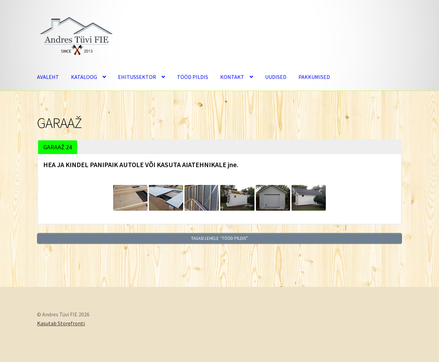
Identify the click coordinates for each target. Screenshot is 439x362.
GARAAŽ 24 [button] (57, 147)
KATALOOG (84, 76)
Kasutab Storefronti (61, 322)
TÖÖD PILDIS (192, 76)
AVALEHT (48, 76)
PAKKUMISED (314, 76)
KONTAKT (232, 76)
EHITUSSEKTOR (137, 76)
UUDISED (275, 76)
